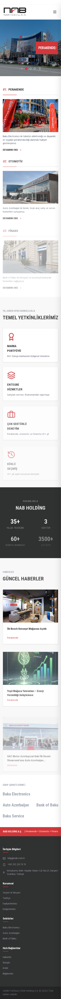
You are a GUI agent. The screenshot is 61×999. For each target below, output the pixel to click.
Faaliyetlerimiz (10, 904)
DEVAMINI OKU (12, 149)
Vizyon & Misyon (11, 893)
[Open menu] (54, 11)
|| (40, 69)
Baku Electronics (16, 794)
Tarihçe (6, 898)
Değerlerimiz (9, 909)
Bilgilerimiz (8, 974)
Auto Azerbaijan (16, 805)
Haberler (7, 957)
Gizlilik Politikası (11, 991)
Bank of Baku (47, 805)
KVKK (5, 968)
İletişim (6, 963)
